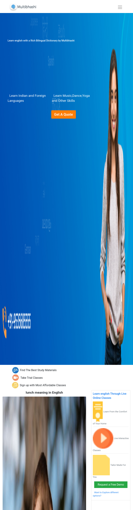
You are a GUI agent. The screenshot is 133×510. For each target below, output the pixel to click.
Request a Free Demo (111, 484)
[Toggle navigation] (120, 7)
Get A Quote (63, 114)
